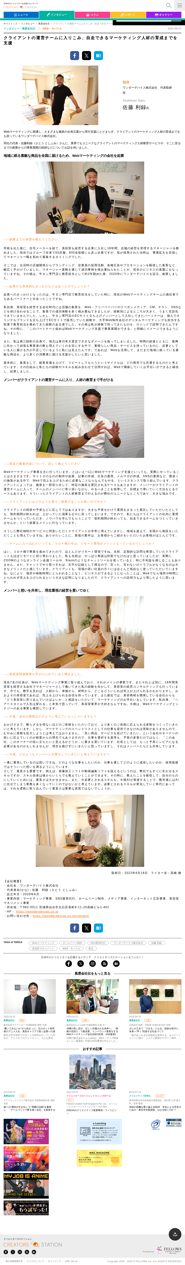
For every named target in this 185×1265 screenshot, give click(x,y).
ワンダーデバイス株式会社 (128, 943)
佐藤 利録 (156, 943)
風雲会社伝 (28, 28)
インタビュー (28, 23)
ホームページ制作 (72, 943)
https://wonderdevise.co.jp (37, 911)
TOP (175, 1234)
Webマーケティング (43, 943)
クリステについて (35, 1261)
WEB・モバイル (71, 948)
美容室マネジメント (43, 948)
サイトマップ (54, 1261)
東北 (91, 948)
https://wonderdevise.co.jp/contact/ (61, 915)
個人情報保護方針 (14, 1261)
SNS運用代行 (98, 943)
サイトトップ (10, 23)
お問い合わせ (71, 1261)
